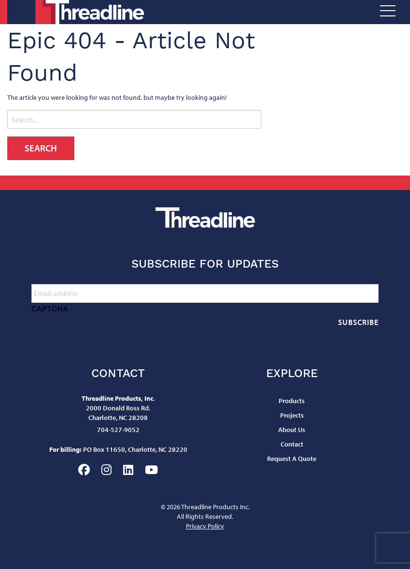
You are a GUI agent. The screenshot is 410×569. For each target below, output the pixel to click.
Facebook (84, 469)
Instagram (106, 469)
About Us (291, 429)
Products (292, 400)
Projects (292, 415)
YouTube (151, 469)
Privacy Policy (205, 526)
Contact (292, 444)
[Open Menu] (388, 12)
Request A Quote (291, 458)
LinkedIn (128, 469)
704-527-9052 (118, 429)
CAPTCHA (49, 308)
